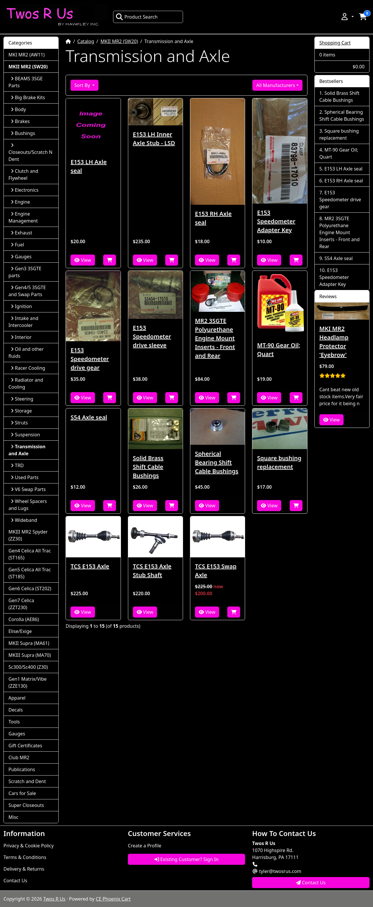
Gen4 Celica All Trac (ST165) (29, 554)
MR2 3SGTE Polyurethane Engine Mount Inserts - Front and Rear (215, 338)
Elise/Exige (20, 631)
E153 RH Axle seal (213, 218)
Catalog (85, 41)
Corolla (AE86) (23, 619)
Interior (21, 337)
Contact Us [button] (311, 882)
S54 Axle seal (89, 417)
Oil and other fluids (26, 352)
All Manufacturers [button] (275, 85)
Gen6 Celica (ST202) (29, 588)
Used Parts (24, 477)
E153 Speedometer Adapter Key (276, 221)
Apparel (16, 698)
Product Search (137, 17)
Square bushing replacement (279, 462)
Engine (20, 202)
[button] (347, 16)
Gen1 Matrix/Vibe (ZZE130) (27, 682)
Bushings (23, 133)
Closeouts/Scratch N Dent (30, 152)
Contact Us (15, 880)
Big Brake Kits (28, 97)
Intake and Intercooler (23, 321)
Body (18, 109)
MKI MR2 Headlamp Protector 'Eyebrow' (334, 342)
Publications (21, 769)
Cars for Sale (22, 793)
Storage (21, 411)
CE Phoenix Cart (113, 899)
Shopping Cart (335, 43)
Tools (14, 722)
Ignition (21, 306)
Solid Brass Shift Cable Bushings (148, 466)
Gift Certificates (25, 745)
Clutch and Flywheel (23, 174)
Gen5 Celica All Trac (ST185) (29, 573)
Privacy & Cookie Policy (28, 845)
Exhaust (21, 233)
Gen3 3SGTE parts (24, 272)
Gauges (21, 256)
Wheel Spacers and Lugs (27, 504)
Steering (22, 399)
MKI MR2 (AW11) (26, 54)
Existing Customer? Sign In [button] (186, 859)
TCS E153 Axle (90, 566)
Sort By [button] (82, 85)
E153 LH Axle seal (89, 166)
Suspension (25, 434)
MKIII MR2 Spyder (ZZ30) (28, 535)
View (82, 260)
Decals (15, 710)
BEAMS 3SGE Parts (25, 82)
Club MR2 (18, 757)
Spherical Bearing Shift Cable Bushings (216, 462)
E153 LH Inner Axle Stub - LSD (154, 138)
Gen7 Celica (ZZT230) (21, 604)
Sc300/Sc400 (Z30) (28, 667)
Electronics (24, 190)
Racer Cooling (28, 368)
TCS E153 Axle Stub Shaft (152, 570)
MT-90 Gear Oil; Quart (278, 349)
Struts (19, 422)
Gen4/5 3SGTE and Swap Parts (27, 291)
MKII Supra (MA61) (28, 643)
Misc (13, 817)
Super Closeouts (26, 805)
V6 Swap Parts (28, 489)
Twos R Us (54, 899)
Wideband (24, 520)
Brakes (20, 121)
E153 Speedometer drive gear (90, 358)
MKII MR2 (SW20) (119, 41)
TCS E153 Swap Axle (215, 570)
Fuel (17, 244)
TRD (17, 465)
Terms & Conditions (24, 857)
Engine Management (23, 217)
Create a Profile (144, 845)
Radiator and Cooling (25, 383)
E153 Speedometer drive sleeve (152, 336)
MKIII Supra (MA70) (29, 655)
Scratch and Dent (27, 781)
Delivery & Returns (23, 869)
